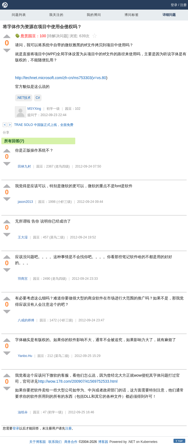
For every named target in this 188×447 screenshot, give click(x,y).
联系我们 (55, 442)
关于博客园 (37, 442)
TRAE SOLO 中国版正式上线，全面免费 (43, 125)
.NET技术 (24, 98)
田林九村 (24, 166)
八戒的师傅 (26, 320)
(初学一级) (55, 412)
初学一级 (53, 109)
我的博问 (94, 15)
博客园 (103, 442)
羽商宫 (23, 279)
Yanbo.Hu (25, 356)
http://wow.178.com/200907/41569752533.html (77, 381)
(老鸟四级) (62, 166)
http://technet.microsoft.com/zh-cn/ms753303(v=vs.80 (60, 78)
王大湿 (23, 237)
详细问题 (169, 15)
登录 (174, 5)
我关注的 (56, 15)
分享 (6, 132)
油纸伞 (23, 412)
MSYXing (34, 109)
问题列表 (19, 15)
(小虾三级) (64, 202)
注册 (183, 5)
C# (38, 98)
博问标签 (132, 15)
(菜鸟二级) (57, 237)
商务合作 (70, 442)
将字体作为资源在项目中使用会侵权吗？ (42, 26)
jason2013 (25, 202)
